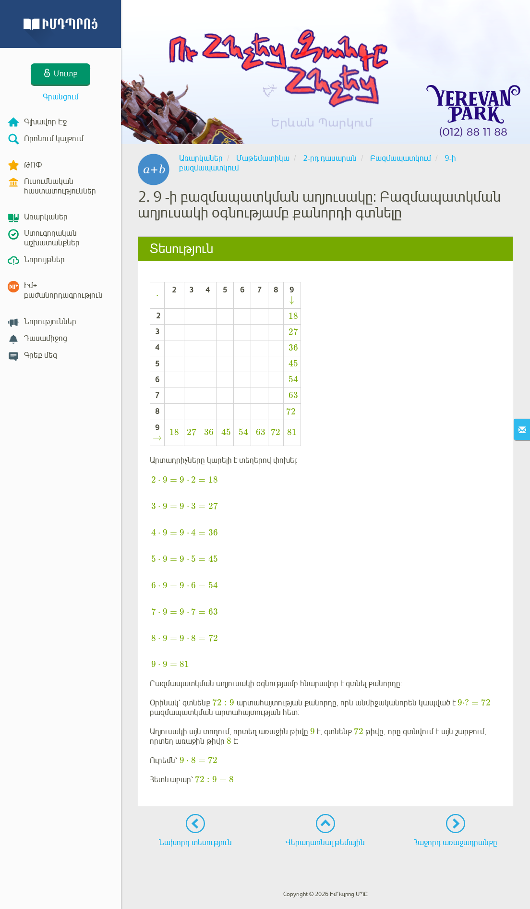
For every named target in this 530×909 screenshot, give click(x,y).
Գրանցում (61, 97)
